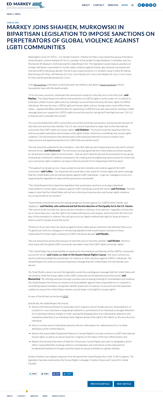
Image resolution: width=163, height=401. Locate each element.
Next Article (124, 384)
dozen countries (108, 84)
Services (113, 5)
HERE (65, 296)
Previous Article (100, 384)
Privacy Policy (58, 396)
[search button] (133, 5)
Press (18, 14)
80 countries (40, 84)
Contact (98, 5)
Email (45, 374)
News (125, 5)
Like (56, 374)
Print (33, 374)
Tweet (68, 374)
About (86, 5)
